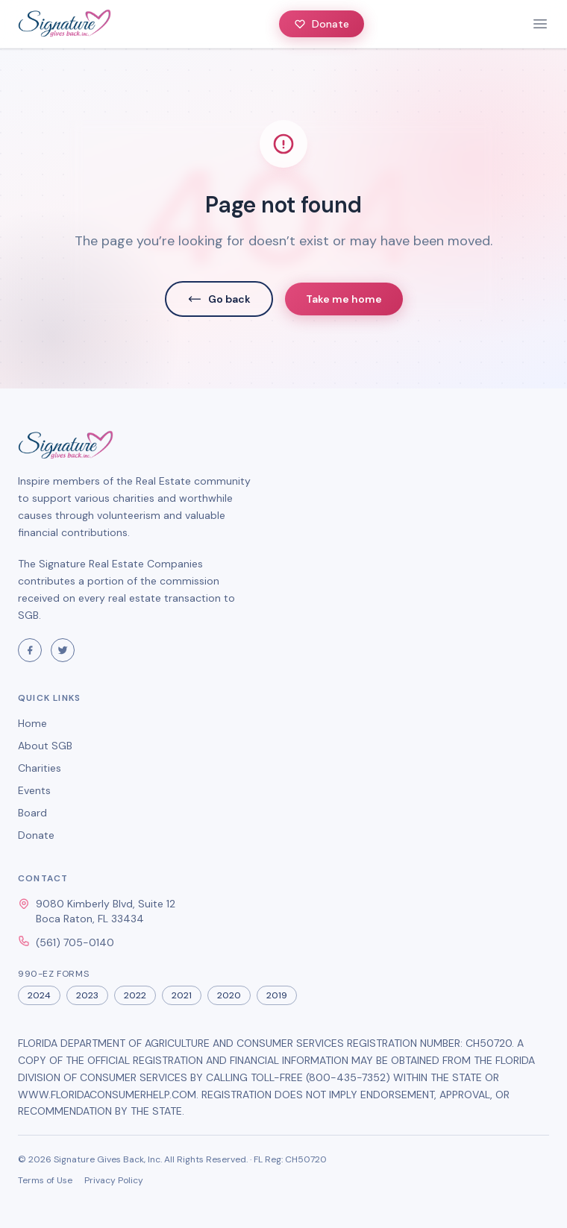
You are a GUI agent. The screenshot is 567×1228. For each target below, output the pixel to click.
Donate (321, 24)
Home (32, 723)
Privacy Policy (113, 1180)
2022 (135, 995)
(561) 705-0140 (75, 942)
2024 (39, 995)
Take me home (344, 299)
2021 (182, 995)
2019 (276, 995)
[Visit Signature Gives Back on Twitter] (63, 650)
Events (34, 790)
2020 (229, 995)
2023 (87, 995)
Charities (39, 768)
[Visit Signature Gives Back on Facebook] (30, 650)
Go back (219, 299)
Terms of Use (45, 1180)
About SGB (45, 745)
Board (32, 812)
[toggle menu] (540, 24)
